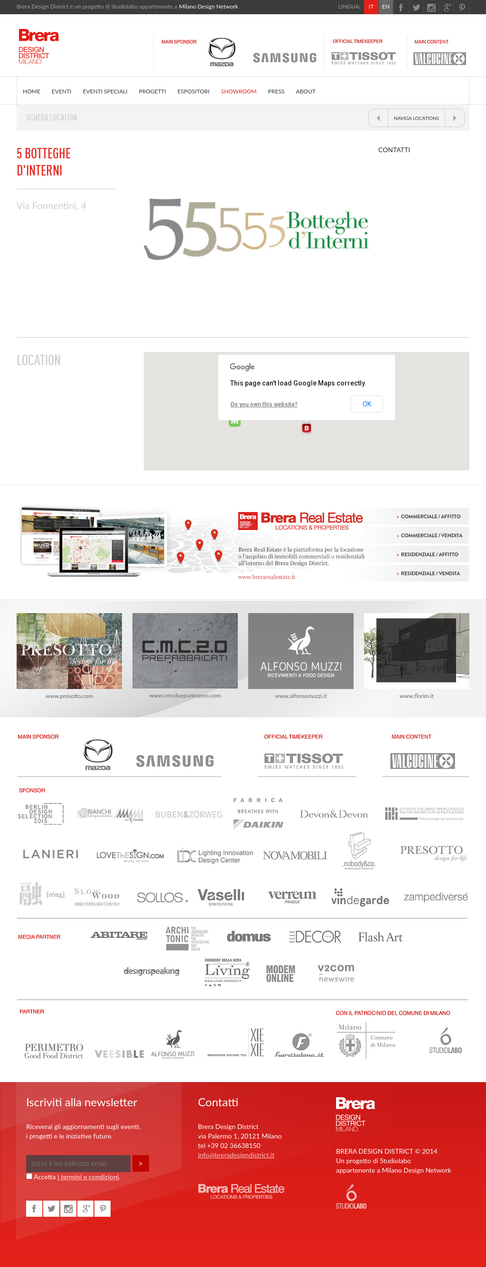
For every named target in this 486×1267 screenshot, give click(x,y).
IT (371, 6)
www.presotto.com (69, 656)
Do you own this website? (264, 404)
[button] (306, 428)
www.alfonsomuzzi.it (301, 656)
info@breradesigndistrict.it (236, 1155)
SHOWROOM (238, 91)
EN (386, 6)
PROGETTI (152, 91)
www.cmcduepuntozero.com (185, 656)
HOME (31, 91)
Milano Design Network (208, 6)
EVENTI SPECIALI (105, 91)
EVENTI (62, 91)
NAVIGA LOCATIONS (416, 118)
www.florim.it (416, 656)
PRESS (276, 91)
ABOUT (305, 91)
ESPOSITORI (193, 91)
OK (367, 404)
